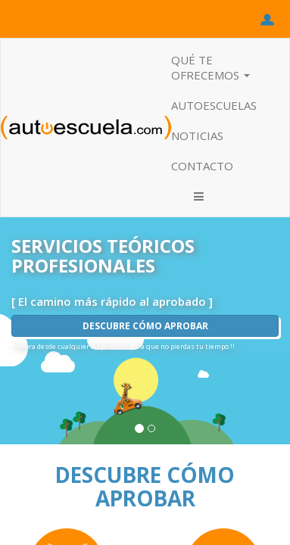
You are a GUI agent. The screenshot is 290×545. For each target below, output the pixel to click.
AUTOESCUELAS (214, 105)
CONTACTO (202, 165)
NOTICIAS (197, 135)
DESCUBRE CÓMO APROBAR (145, 325)
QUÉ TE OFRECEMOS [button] (210, 67)
